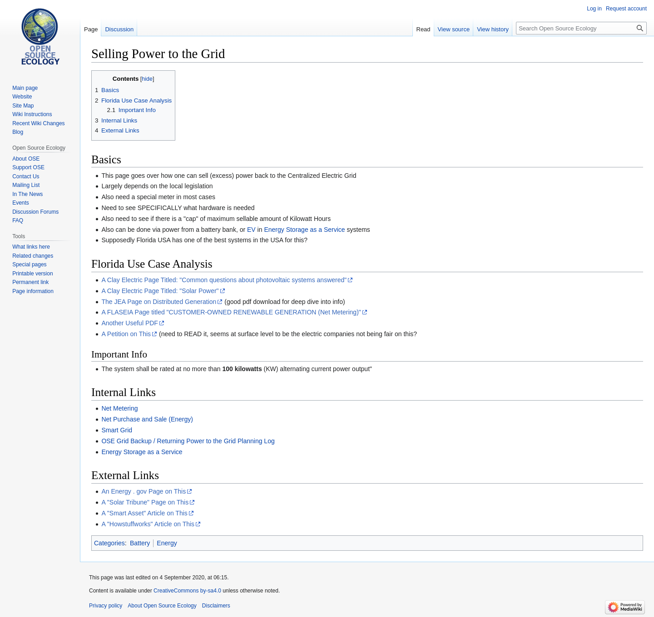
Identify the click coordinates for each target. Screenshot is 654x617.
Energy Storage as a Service (304, 229)
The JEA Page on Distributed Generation (158, 301)
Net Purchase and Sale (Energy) (147, 419)
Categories (109, 543)
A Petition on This (126, 334)
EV (251, 229)
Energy (167, 543)
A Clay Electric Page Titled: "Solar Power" (159, 290)
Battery (140, 543)
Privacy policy (105, 605)
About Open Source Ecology (162, 605)
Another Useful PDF (129, 323)
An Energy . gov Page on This (143, 491)
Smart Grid (116, 430)
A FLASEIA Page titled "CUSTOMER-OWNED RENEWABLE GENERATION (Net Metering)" (231, 312)
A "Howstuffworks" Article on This (147, 524)
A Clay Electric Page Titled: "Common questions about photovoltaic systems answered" (224, 280)
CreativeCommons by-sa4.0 (187, 591)
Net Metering (119, 408)
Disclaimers (216, 605)
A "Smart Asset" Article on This (144, 513)
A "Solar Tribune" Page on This (144, 502)
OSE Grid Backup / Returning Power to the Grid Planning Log (187, 441)
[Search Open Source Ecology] (581, 28)
